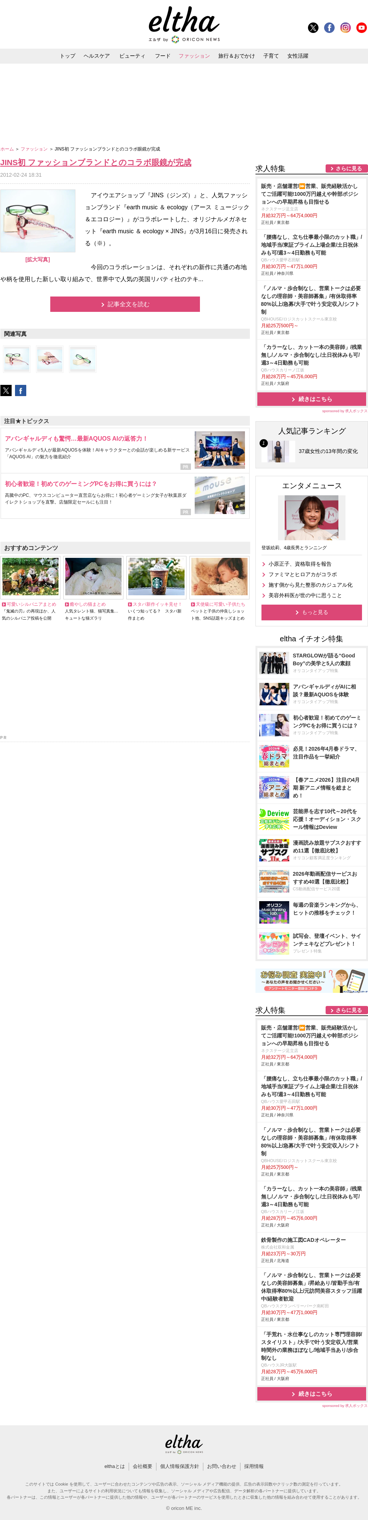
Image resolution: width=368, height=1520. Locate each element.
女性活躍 (297, 56)
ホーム (7, 149)
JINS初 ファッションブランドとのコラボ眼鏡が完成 (96, 162)
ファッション (194, 56)
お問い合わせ (221, 1466)
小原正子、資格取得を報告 (300, 564)
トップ (67, 56)
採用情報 (254, 1466)
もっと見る (315, 612)
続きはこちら (315, 399)
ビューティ (132, 56)
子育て (271, 56)
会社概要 (142, 1466)
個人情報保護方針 (179, 1466)
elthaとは (114, 1466)
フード (163, 56)
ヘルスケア (97, 56)
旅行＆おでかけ (236, 56)
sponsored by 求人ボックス (345, 411)
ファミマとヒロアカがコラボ (303, 574)
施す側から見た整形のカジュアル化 (311, 585)
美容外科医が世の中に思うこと (305, 595)
